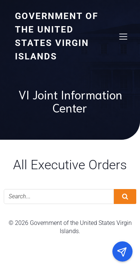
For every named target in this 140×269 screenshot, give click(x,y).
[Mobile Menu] (123, 36)
